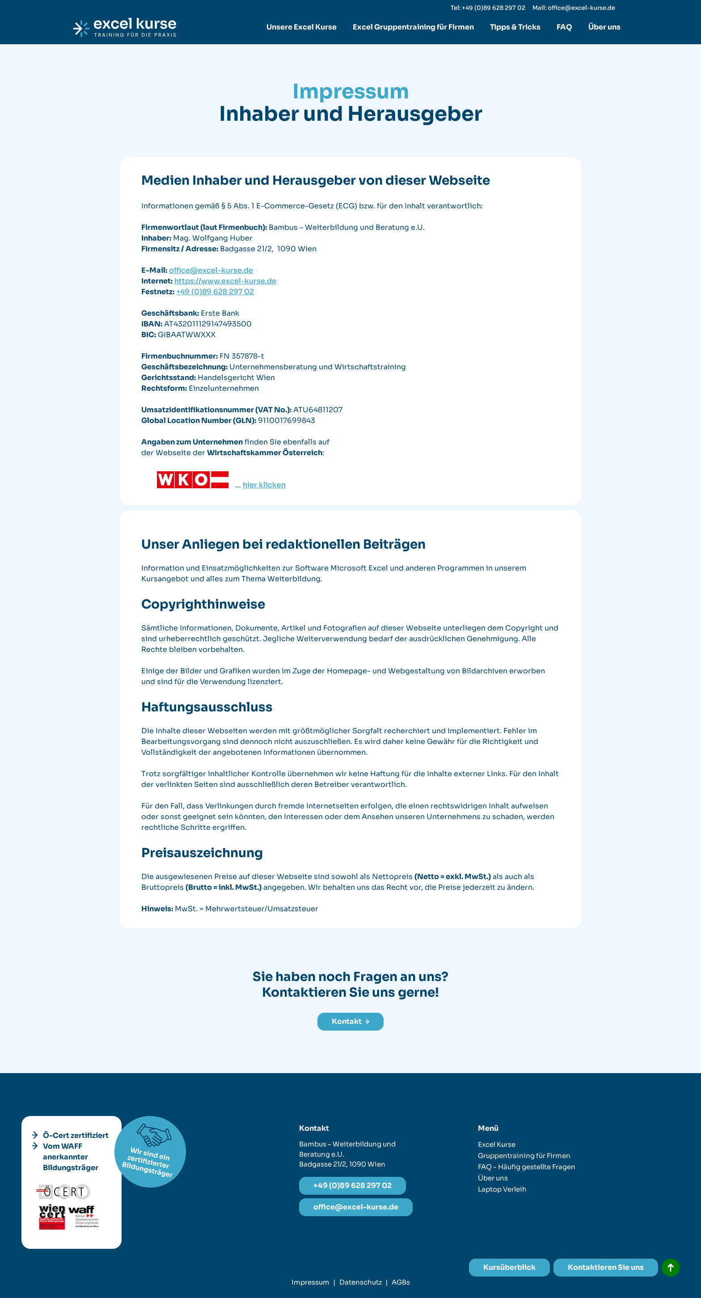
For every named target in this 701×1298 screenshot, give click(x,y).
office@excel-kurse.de (211, 270)
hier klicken (264, 485)
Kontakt (350, 1021)
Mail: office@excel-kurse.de (573, 8)
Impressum (310, 1282)
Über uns (604, 27)
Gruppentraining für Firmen (524, 1155)
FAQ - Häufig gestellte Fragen (526, 1167)
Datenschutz (360, 1282)
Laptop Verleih (502, 1189)
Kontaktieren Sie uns (606, 1267)
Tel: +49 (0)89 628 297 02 (488, 8)
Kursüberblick (509, 1267)
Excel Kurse (496, 1144)
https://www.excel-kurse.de (225, 281)
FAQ (564, 27)
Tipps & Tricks (515, 27)
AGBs (401, 1282)
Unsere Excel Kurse (301, 27)
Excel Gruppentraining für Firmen (413, 27)
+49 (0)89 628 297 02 (215, 291)
